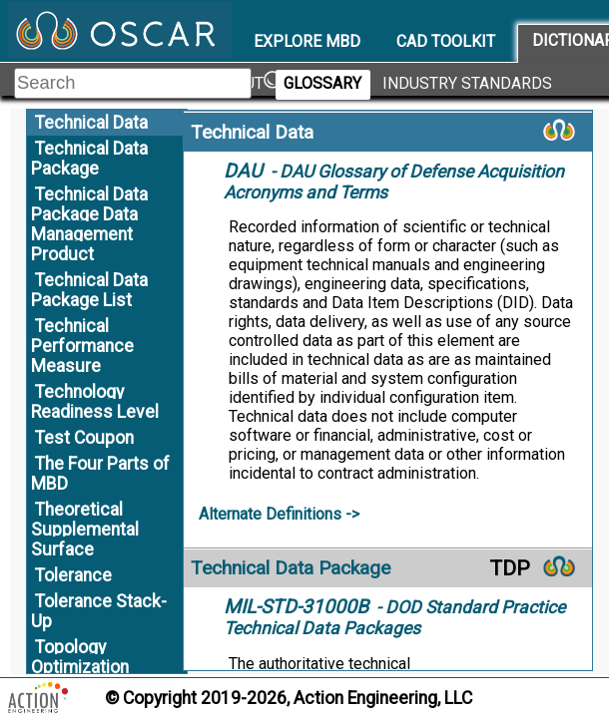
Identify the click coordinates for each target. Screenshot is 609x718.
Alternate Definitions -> (279, 514)
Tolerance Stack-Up (99, 611)
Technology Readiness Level (95, 402)
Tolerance (73, 575)
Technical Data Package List (89, 290)
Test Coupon (84, 438)
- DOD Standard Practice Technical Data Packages (394, 617)
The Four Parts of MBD (100, 474)
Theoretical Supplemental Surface (85, 529)
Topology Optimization (80, 657)
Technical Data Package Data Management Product (89, 224)
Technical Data (91, 123)
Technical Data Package (89, 159)
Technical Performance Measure (82, 346)
